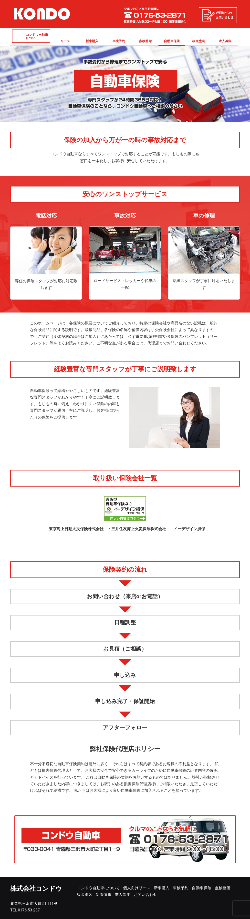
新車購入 (92, 41)
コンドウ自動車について (37, 36)
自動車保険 (172, 41)
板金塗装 (198, 41)
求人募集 (225, 41)
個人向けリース (136, 888)
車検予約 (118, 41)
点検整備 (145, 41)
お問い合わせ (145, 894)
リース (65, 41)
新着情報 (103, 894)
